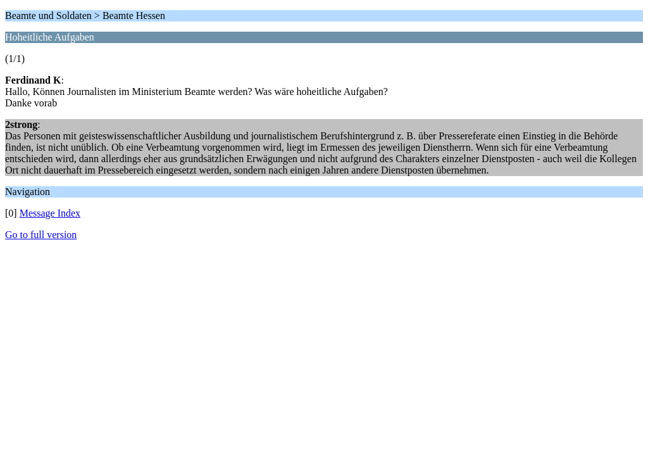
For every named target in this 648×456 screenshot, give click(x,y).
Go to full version (41, 234)
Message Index (50, 213)
